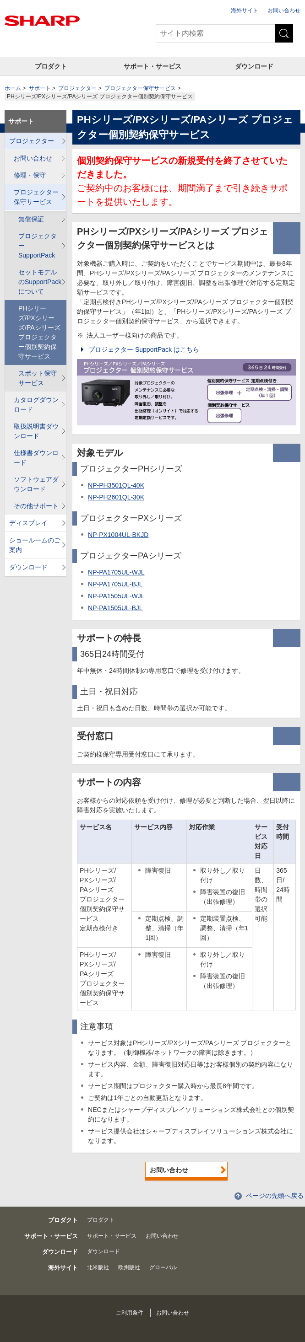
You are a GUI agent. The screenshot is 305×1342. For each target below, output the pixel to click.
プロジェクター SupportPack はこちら (143, 349)
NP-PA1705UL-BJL (115, 584)
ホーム (13, 88)
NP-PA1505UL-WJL (116, 596)
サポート (40, 88)
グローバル (163, 1267)
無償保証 (31, 219)
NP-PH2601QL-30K (116, 497)
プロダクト (51, 66)
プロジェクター (77, 88)
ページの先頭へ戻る (275, 1195)
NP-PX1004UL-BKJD (118, 534)
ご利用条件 (129, 1313)
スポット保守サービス (37, 378)
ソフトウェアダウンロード (36, 484)
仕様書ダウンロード (36, 457)
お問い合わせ (283, 10)
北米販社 (98, 1267)
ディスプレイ (28, 522)
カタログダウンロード (36, 404)
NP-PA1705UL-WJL (116, 572)
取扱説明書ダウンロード (36, 431)
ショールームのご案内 (34, 545)
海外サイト (244, 10)
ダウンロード (254, 66)
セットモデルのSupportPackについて (39, 281)
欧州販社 (129, 1267)
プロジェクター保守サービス (140, 88)
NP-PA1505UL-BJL (115, 608)
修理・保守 (30, 175)
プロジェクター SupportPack (37, 245)
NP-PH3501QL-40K (116, 485)
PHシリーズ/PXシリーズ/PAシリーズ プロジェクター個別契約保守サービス (39, 332)
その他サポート (36, 506)
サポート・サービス (152, 66)
